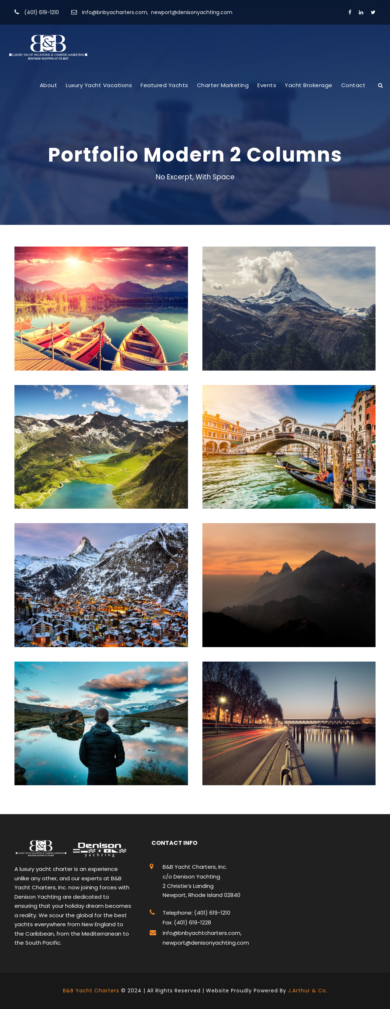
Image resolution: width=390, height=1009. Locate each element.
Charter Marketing (223, 85)
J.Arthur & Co (307, 990)
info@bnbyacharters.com (114, 12)
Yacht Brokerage (309, 85)
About (48, 85)
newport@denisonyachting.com (191, 12)
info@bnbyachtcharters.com (201, 933)
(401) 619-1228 (191, 922)
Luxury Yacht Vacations (99, 85)
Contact (353, 85)
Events (266, 85)
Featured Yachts (164, 85)
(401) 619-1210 (41, 12)
